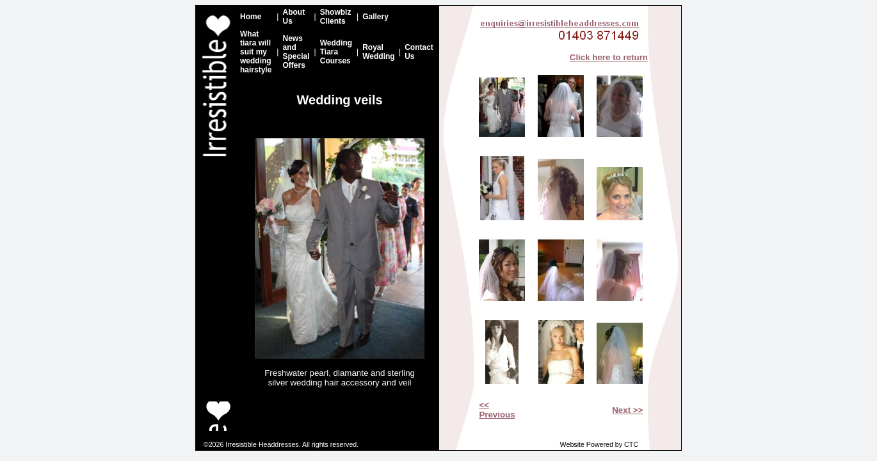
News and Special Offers (295, 52)
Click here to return (609, 57)
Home (250, 16)
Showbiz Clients (335, 17)
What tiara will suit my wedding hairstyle (255, 51)
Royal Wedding (378, 52)
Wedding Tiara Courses (336, 51)
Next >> (627, 410)
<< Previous (497, 409)
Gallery (375, 16)
